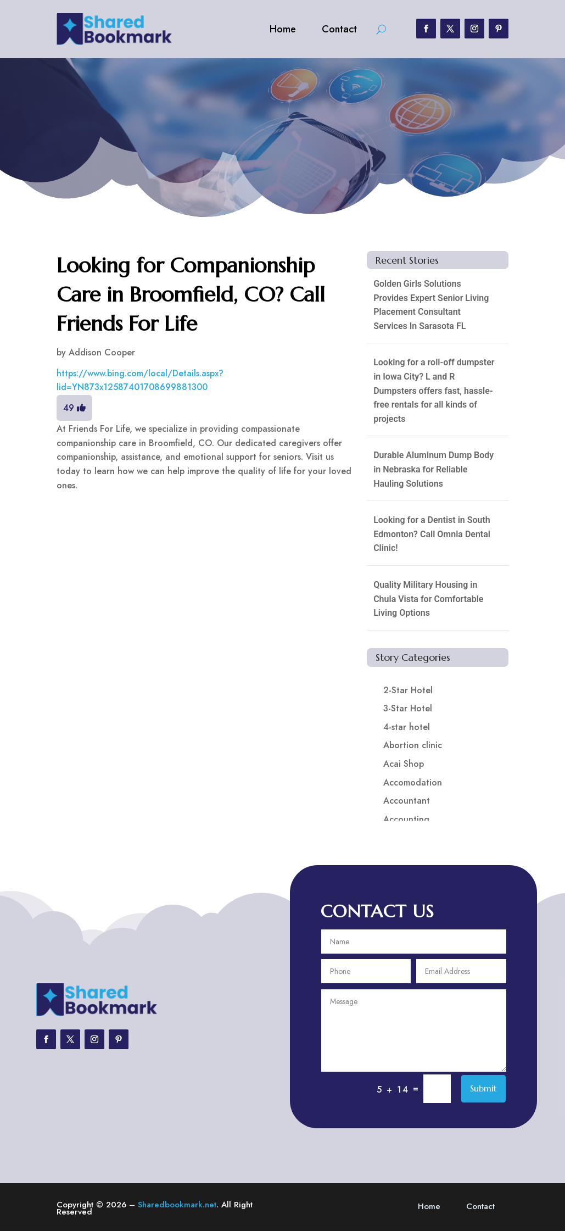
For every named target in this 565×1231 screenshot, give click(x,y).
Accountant (406, 800)
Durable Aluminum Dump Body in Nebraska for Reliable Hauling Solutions (433, 469)
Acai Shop (403, 763)
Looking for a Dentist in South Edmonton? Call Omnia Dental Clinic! (431, 534)
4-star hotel (406, 727)
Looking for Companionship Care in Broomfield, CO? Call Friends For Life (191, 294)
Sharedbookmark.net (177, 1205)
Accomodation (412, 782)
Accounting (406, 819)
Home (283, 29)
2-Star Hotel (408, 690)
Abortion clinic (412, 745)
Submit (483, 1088)
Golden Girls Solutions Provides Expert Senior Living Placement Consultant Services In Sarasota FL (431, 304)
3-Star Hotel (407, 708)
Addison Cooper (102, 352)
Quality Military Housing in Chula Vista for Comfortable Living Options (428, 599)
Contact (339, 29)
